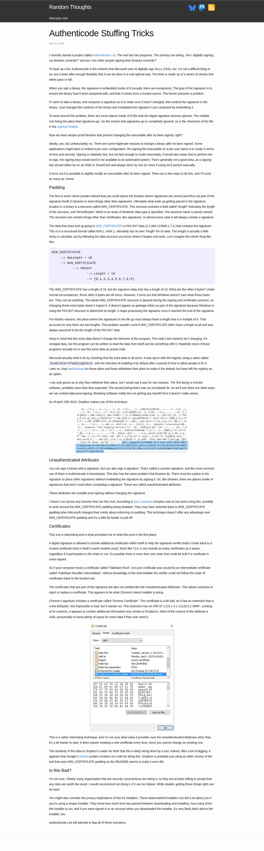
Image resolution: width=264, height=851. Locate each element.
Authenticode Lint (104, 55)
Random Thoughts (70, 7)
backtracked (76, 368)
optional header (67, 126)
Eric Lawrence (143, 501)
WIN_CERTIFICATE (109, 226)
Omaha (84, 756)
